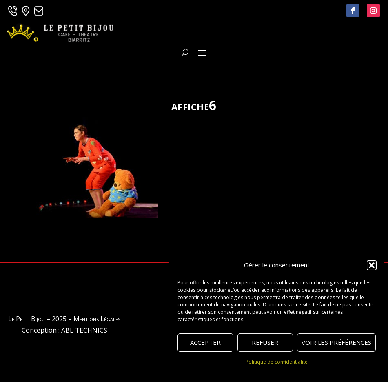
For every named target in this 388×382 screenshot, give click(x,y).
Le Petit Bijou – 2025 (37, 318)
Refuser (265, 342)
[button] (372, 265)
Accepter (205, 342)
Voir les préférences (336, 342)
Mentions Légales (96, 318)
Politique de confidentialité (277, 361)
